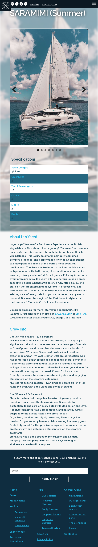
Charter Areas (72, 489)
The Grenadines (77, 523)
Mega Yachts (17, 500)
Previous (15, 89)
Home (13, 489)
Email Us (34, 4)
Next (83, 89)
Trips (40, 489)
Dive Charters (49, 495)
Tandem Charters (51, 528)
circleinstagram (12, 4)
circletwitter (21, 4)
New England (76, 495)
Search (14, 495)
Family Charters (50, 509)
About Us (42, 534)
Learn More (49, 479)
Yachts (14, 506)
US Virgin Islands (77, 500)
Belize (72, 528)
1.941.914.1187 (49, 4)
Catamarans (21, 512)
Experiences (17, 531)
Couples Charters (51, 514)
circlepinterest (25, 4)
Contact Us (71, 534)
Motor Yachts (22, 525)
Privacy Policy (45, 539)
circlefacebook (16, 4)
